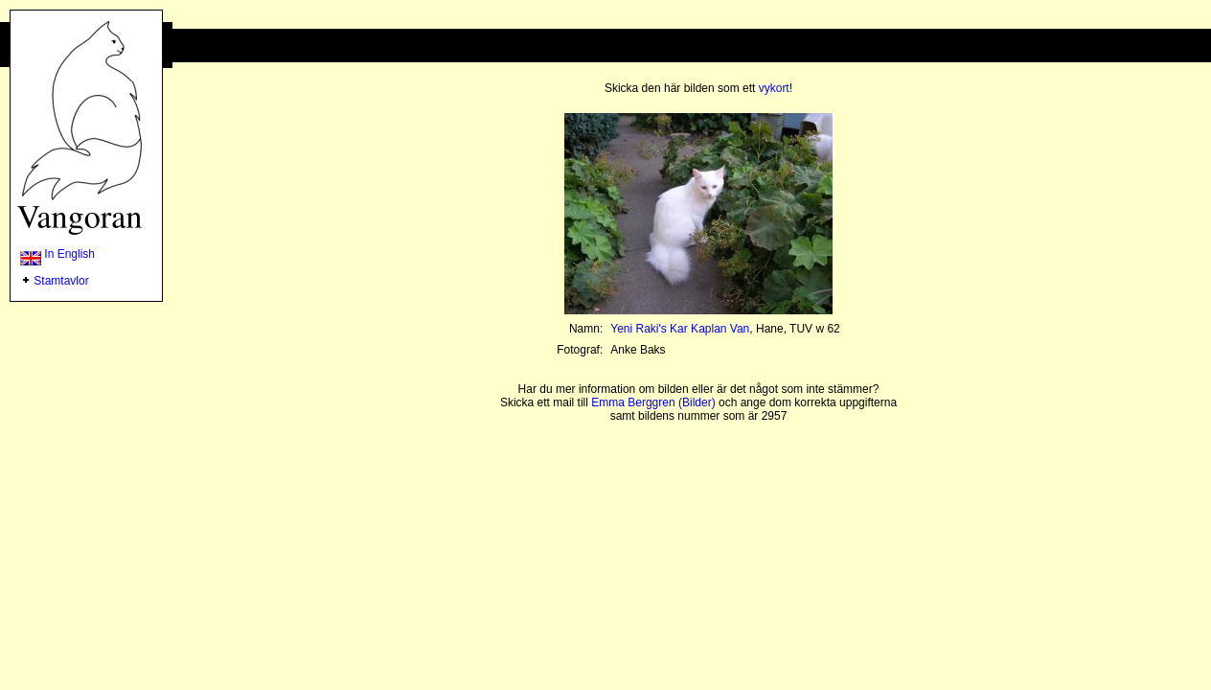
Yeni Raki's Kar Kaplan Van (679, 328)
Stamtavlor (61, 281)
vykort (774, 88)
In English (57, 254)
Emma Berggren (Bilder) (653, 402)
